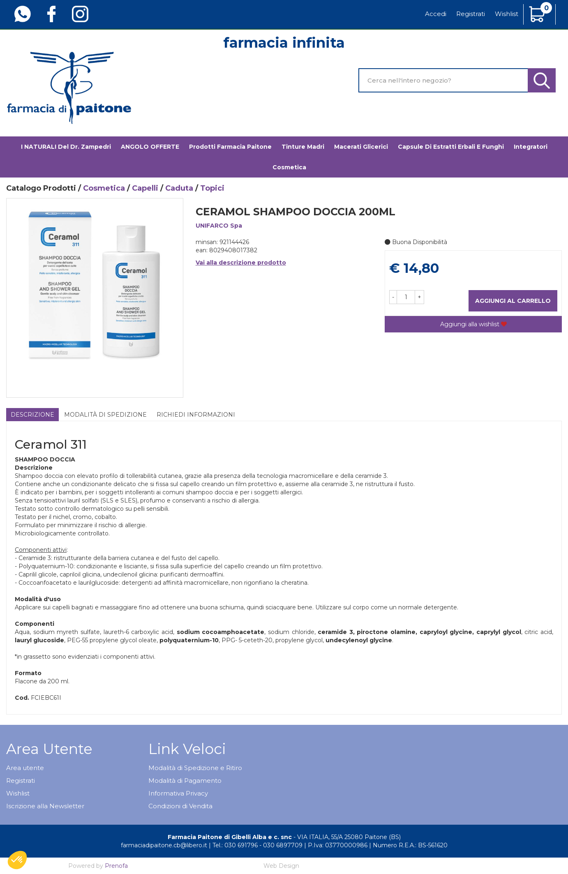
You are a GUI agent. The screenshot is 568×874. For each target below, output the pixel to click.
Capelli (145, 188)
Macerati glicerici (361, 146)
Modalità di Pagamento (185, 780)
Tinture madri (303, 146)
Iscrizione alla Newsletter (45, 806)
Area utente (25, 768)
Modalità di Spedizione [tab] (105, 414)
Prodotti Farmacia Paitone (230, 146)
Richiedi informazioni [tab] (196, 414)
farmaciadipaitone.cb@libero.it (164, 845)
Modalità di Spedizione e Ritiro (195, 768)
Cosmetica (104, 188)
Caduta (179, 188)
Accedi (435, 14)
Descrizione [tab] (32, 414)
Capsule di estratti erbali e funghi (451, 146)
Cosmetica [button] (289, 167)
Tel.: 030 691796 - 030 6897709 (257, 845)
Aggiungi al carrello (513, 300)
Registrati (470, 14)
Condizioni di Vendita (180, 806)
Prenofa (116, 865)
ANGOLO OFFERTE (150, 146)
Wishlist (506, 14)
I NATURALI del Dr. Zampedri (66, 146)
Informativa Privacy (178, 793)
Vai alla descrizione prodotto (241, 262)
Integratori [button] (530, 146)
